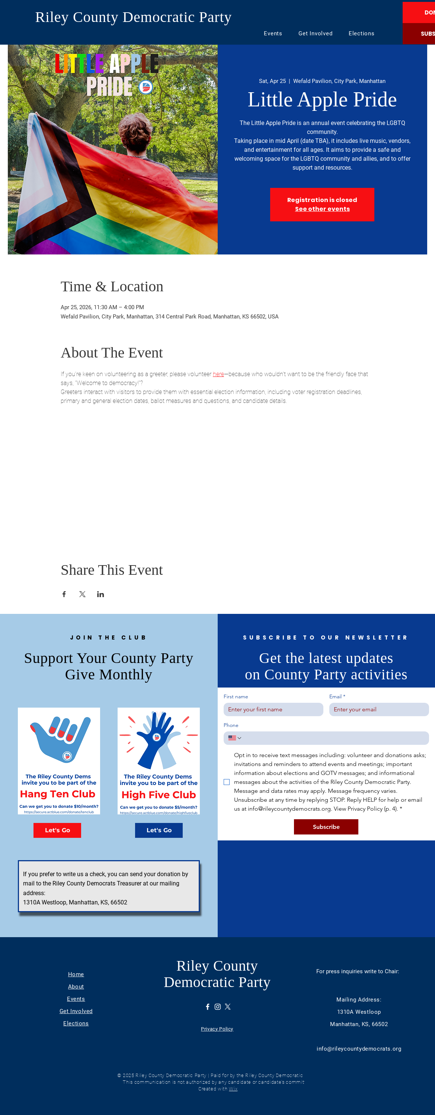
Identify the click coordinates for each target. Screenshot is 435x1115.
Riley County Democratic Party (133, 17)
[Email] (377, 709)
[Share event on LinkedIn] (100, 594)
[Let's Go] (57, 830)
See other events (322, 209)
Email (337, 696)
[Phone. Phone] (333, 738)
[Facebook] (208, 1007)
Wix (233, 1089)
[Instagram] (218, 1007)
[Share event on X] (82, 594)
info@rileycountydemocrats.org (359, 1048)
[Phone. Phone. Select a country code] (235, 738)
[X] (228, 1007)
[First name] (271, 709)
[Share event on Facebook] (64, 594)
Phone (231, 725)
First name (236, 696)
